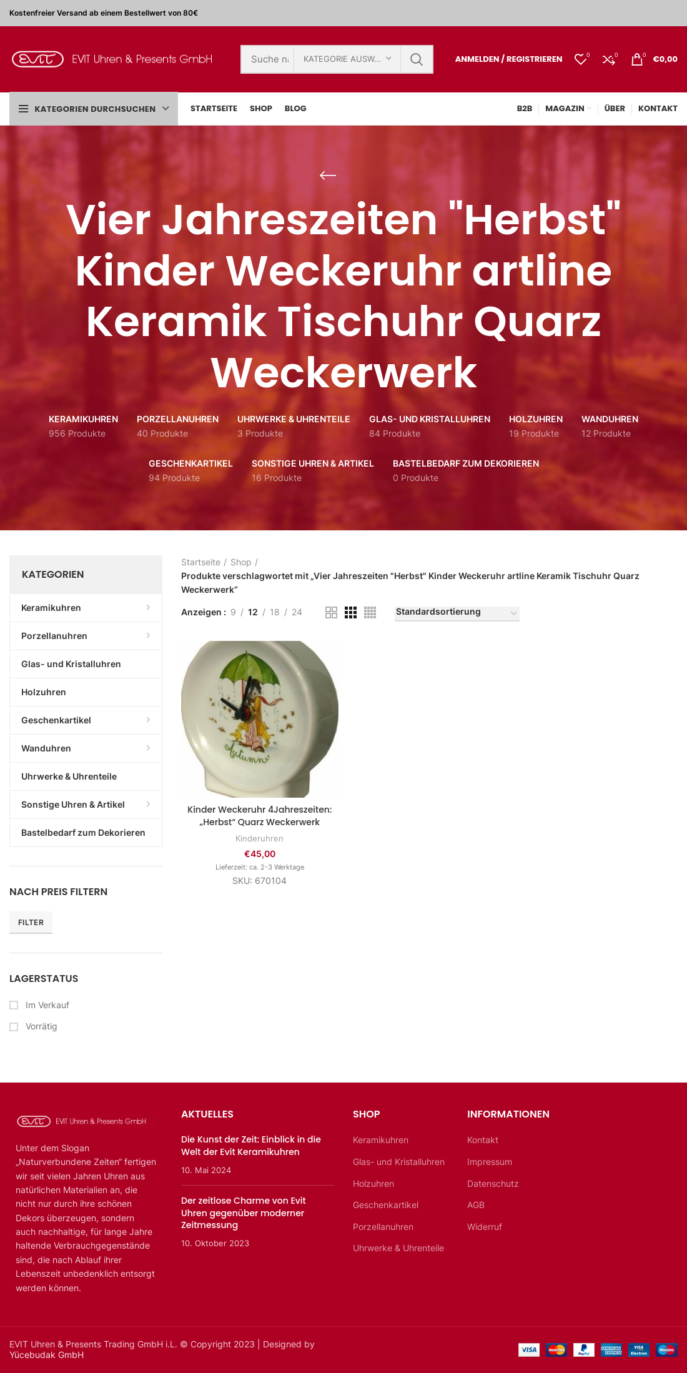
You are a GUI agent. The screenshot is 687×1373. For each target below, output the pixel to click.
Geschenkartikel (385, 1204)
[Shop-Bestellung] (457, 614)
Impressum (489, 1161)
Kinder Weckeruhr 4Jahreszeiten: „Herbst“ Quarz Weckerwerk (259, 815)
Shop (241, 562)
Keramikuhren (380, 1139)
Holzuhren (373, 1183)
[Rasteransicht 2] (331, 612)
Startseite (200, 562)
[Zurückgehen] (328, 175)
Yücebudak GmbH (46, 1354)
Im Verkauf (46, 1004)
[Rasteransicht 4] (370, 612)
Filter (31, 922)
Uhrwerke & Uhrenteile (398, 1247)
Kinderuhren (259, 838)
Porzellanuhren (383, 1226)
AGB (476, 1204)
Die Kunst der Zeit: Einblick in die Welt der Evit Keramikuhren (251, 1145)
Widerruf (484, 1226)
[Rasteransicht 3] (351, 612)
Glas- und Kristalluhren (399, 1161)
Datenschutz (493, 1183)
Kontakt (482, 1139)
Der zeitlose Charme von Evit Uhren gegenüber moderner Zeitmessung (243, 1212)
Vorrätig (40, 1026)
